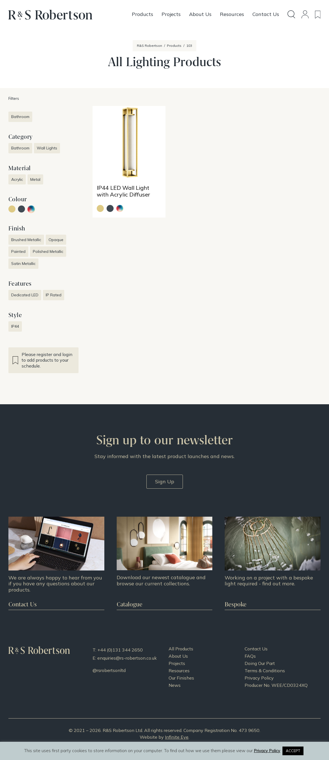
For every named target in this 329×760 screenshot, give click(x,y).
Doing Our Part (260, 663)
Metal (35, 179)
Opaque (56, 239)
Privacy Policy (259, 678)
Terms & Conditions (265, 670)
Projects (177, 663)
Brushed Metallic (26, 239)
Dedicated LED (24, 294)
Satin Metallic (23, 263)
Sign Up (164, 481)
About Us (178, 656)
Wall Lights (47, 148)
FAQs (250, 656)
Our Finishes (181, 678)
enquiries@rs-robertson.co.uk (127, 658)
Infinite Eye (176, 737)
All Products (181, 649)
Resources (179, 670)
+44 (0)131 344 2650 (120, 650)
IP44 (15, 326)
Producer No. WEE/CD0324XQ (276, 685)
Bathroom (20, 116)
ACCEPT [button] (293, 751)
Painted (18, 251)
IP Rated (53, 294)
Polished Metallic (48, 251)
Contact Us (256, 649)
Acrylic (17, 179)
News (175, 685)
